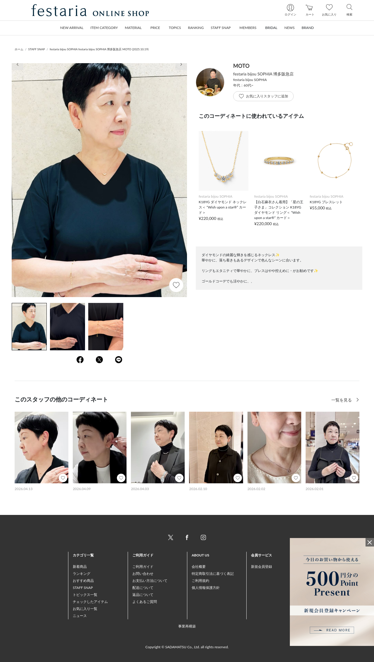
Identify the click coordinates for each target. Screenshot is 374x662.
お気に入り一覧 (85, 608)
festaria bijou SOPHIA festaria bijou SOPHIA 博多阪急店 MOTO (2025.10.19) (99, 49)
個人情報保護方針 (206, 587)
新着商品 (80, 566)
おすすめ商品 (83, 580)
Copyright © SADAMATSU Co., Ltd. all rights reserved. (187, 647)
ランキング (81, 573)
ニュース (80, 615)
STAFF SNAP (36, 49)
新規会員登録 (261, 566)
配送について (142, 587)
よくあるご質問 (144, 601)
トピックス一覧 (85, 594)
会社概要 (199, 566)
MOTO (241, 66)
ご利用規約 (200, 580)
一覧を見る (342, 399)
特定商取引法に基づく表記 (213, 573)
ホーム (19, 49)
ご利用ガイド (142, 566)
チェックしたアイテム (90, 601)
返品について (142, 594)
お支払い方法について (149, 580)
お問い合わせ (142, 573)
